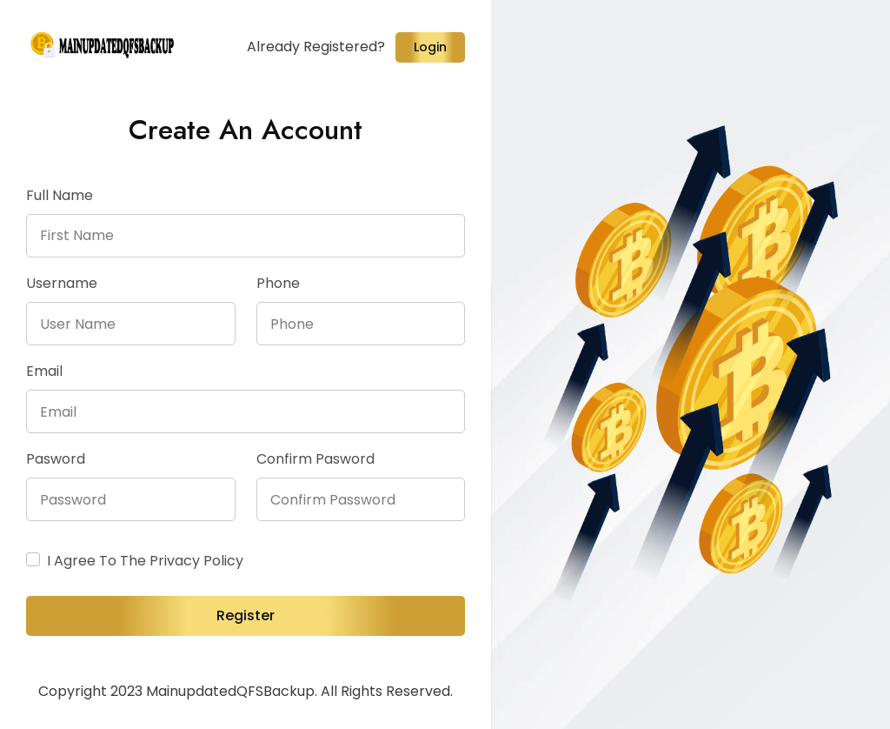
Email (44, 371)
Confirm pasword (315, 459)
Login (430, 47)
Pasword (55, 459)
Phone (278, 283)
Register (245, 615)
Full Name (59, 195)
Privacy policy (196, 561)
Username (61, 283)
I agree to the (145, 560)
